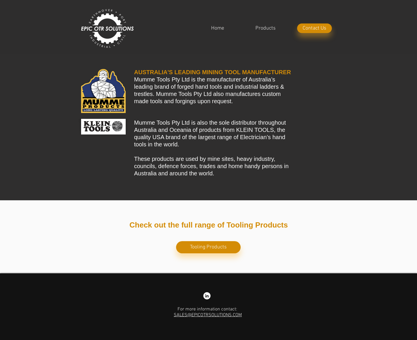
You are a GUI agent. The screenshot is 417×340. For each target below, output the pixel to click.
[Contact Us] (314, 28)
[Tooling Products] (208, 247)
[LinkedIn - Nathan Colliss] (207, 295)
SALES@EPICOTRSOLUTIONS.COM (208, 315)
